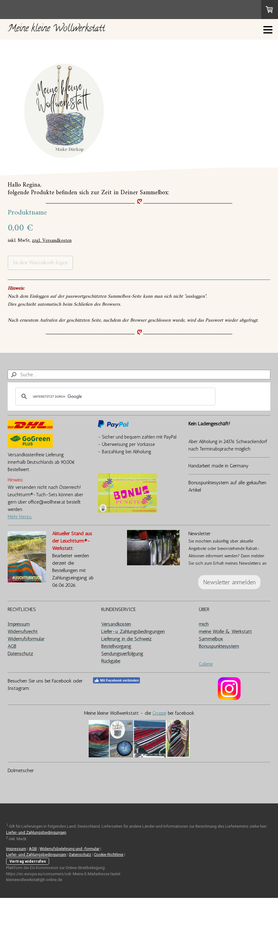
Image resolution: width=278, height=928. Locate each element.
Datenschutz (80, 854)
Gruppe (159, 713)
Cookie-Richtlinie (108, 854)
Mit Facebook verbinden (116, 680)
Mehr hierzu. (20, 517)
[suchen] (114, 396)
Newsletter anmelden (229, 582)
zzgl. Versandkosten (51, 240)
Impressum (16, 848)
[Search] (139, 374)
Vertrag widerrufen (28, 861)
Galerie (206, 664)
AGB (33, 848)
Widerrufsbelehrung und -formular (69, 848)
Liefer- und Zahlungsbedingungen (36, 832)
